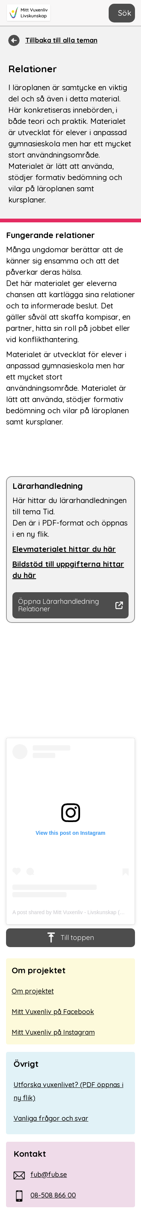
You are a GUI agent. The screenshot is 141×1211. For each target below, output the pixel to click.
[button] (122, 13)
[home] (32, 13)
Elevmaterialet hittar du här (64, 549)
